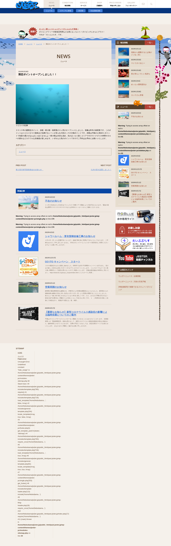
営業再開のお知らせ (56, 287)
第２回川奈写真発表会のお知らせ (29, 170)
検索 (151, 4)
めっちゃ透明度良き (139, 84)
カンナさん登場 (137, 95)
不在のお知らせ (53, 201)
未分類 (80, 11)
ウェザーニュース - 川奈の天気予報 (132, 282)
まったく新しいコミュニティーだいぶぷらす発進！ (59, 29)
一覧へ (150, 43)
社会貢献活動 (95, 11)
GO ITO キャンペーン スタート (62, 261)
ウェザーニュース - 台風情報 (129, 276)
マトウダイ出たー (138, 63)
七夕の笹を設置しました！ (101, 170)
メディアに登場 (65, 11)
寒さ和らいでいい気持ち (140, 74)
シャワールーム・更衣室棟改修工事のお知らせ (70, 236)
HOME (20, 44)
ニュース (49, 11)
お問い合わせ (143, 4)
